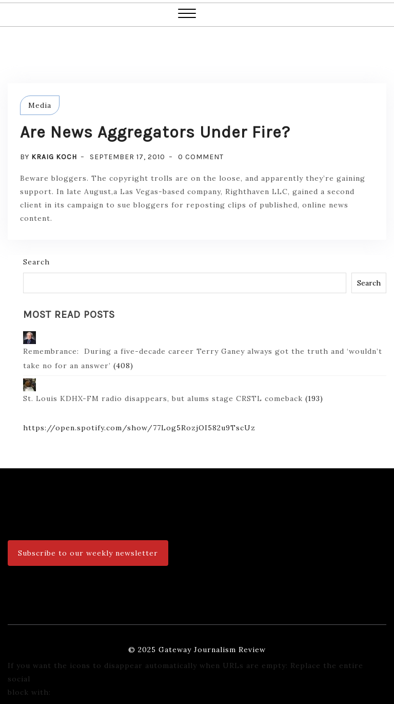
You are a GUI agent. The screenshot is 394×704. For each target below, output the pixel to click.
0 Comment (201, 157)
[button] (187, 14)
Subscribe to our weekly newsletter (88, 553)
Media (39, 105)
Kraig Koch (54, 157)
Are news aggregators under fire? (155, 132)
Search (36, 262)
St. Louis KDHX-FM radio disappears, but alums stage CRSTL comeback (163, 390)
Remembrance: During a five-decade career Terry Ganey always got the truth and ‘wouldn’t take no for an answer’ (202, 350)
